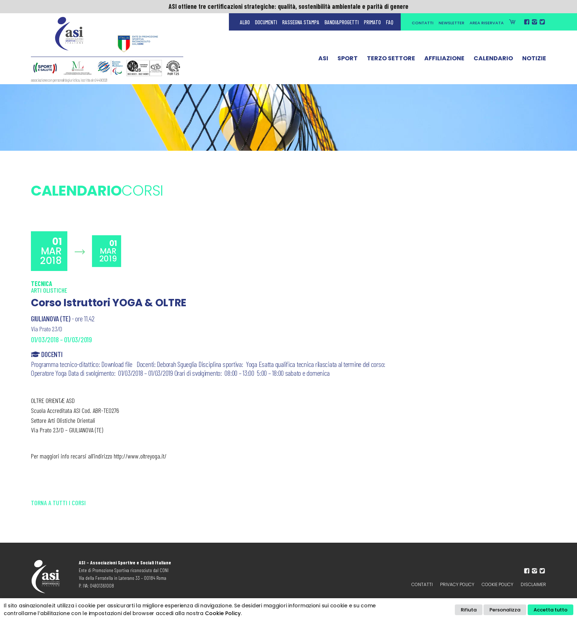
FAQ (389, 22)
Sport (347, 60)
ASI (323, 60)
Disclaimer (533, 584)
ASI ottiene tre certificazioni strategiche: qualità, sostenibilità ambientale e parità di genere (288, 6)
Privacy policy (457, 584)
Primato (372, 22)
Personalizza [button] (504, 609)
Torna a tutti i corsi (58, 503)
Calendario (493, 60)
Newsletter (451, 23)
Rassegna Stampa (300, 22)
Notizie (534, 60)
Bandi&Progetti (342, 22)
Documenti (266, 22)
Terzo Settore (391, 60)
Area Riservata (487, 23)
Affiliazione (444, 60)
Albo (245, 22)
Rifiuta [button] (469, 609)
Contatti (422, 23)
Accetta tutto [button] (550, 609)
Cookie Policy (497, 584)
